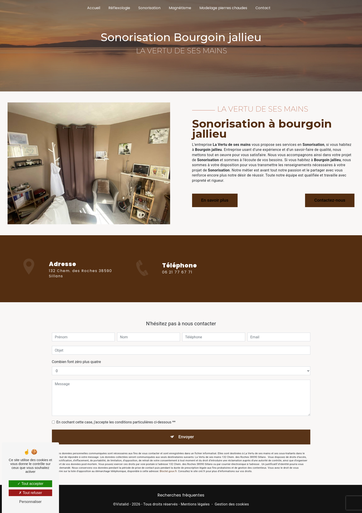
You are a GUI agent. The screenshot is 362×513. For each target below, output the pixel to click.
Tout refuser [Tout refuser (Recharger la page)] (30, 493)
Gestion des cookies (232, 504)
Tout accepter (30, 484)
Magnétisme (180, 8)
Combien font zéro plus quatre (76, 357)
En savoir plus (214, 200)
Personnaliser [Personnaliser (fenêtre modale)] (30, 502)
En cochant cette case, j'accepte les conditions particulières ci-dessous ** (116, 417)
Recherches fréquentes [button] (181, 495)
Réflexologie (119, 8)
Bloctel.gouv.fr (168, 466)
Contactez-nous (329, 200)
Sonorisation (149, 8)
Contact (263, 8)
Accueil (93, 8)
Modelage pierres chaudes (223, 8)
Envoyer (186, 432)
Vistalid (122, 504)
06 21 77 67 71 (177, 276)
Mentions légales (195, 504)
